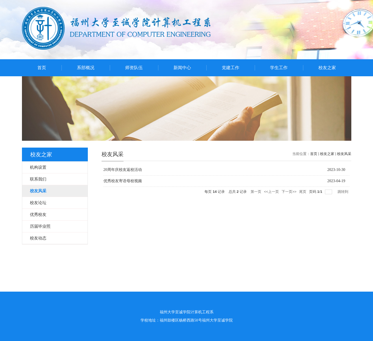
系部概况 (85, 67)
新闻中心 (182, 67)
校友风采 (344, 154)
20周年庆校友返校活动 (122, 170)
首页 (41, 67)
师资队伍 (134, 67)
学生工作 (279, 67)
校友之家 (327, 67)
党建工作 (230, 67)
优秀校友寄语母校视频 (122, 181)
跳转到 (343, 192)
